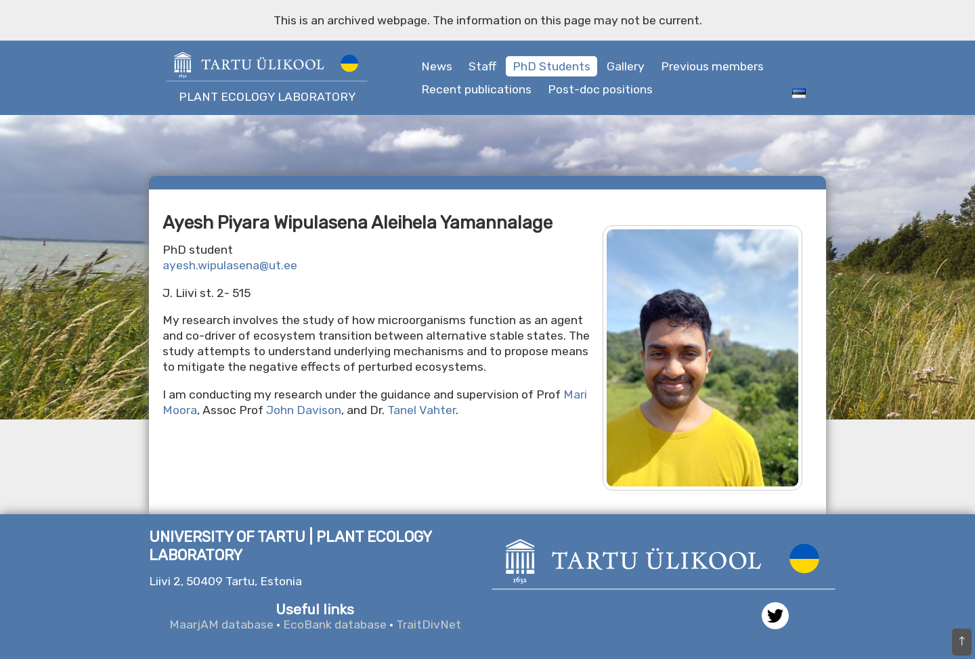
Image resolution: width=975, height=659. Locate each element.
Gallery (626, 66)
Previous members (712, 66)
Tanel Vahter (421, 410)
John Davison (303, 410)
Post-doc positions (600, 89)
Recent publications (476, 89)
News (436, 66)
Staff (482, 66)
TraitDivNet (428, 624)
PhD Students (551, 66)
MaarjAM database (221, 624)
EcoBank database (335, 624)
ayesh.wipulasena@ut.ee (229, 265)
